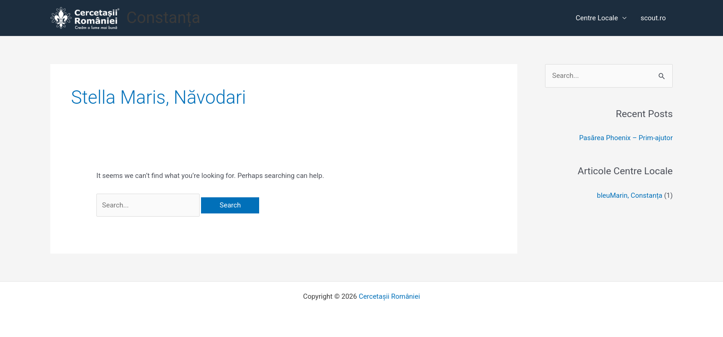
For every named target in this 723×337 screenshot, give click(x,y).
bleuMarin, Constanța (629, 195)
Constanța (163, 17)
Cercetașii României (389, 296)
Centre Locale (596, 18)
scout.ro (653, 18)
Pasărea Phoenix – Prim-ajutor (626, 138)
